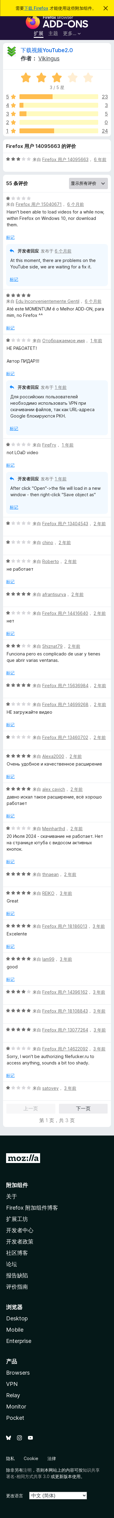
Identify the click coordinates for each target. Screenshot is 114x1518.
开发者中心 (19, 1230)
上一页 (30, 1108)
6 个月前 (75, 204)
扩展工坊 (17, 1219)
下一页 (83, 1108)
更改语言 (14, 1495)
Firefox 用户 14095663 (65, 159)
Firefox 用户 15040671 (39, 204)
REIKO (48, 893)
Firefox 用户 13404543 (65, 523)
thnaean (50, 874)
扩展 (38, 33)
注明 (27, 1470)
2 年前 (100, 523)
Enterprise (18, 1341)
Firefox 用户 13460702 (65, 737)
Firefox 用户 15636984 (65, 685)
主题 (53, 33)
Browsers (18, 1372)
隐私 (10, 1458)
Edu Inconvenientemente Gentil (47, 301)
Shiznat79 (52, 646)
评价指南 (17, 1286)
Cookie (31, 1458)
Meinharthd (53, 828)
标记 (10, 237)
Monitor (16, 1406)
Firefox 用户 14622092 (65, 1048)
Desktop (17, 1318)
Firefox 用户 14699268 (65, 704)
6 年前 (100, 159)
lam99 (48, 959)
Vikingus (49, 58)
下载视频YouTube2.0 (47, 50)
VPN (12, 1384)
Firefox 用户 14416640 (65, 613)
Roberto (50, 561)
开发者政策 (19, 1241)
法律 (51, 1458)
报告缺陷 (17, 1275)
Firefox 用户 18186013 (64, 926)
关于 (11, 1196)
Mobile (14, 1329)
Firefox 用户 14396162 (65, 992)
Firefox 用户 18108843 (65, 1011)
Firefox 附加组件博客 (32, 1207)
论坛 (11, 1264)
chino (47, 542)
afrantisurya (54, 594)
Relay (13, 1395)
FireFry (49, 444)
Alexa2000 (53, 756)
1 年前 (96, 340)
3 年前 (66, 893)
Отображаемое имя (63, 340)
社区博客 (17, 1253)
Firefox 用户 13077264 (65, 1029)
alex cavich (53, 789)
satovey (50, 1088)
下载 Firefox (36, 8)
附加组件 (17, 1185)
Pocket (15, 1418)
